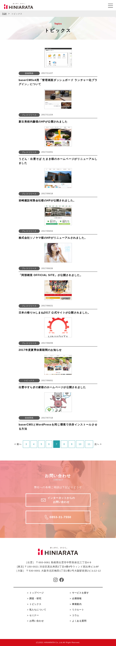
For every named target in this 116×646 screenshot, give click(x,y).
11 (89, 444)
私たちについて (37, 610)
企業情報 (77, 598)
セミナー (34, 615)
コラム (75, 615)
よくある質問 (79, 621)
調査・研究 (35, 598)
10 (80, 444)
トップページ (36, 593)
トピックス (35, 604)
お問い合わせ (36, 621)
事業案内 (77, 604)
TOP (4, 14)
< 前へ (18, 444)
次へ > (98, 444)
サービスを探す (80, 593)
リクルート (78, 610)
